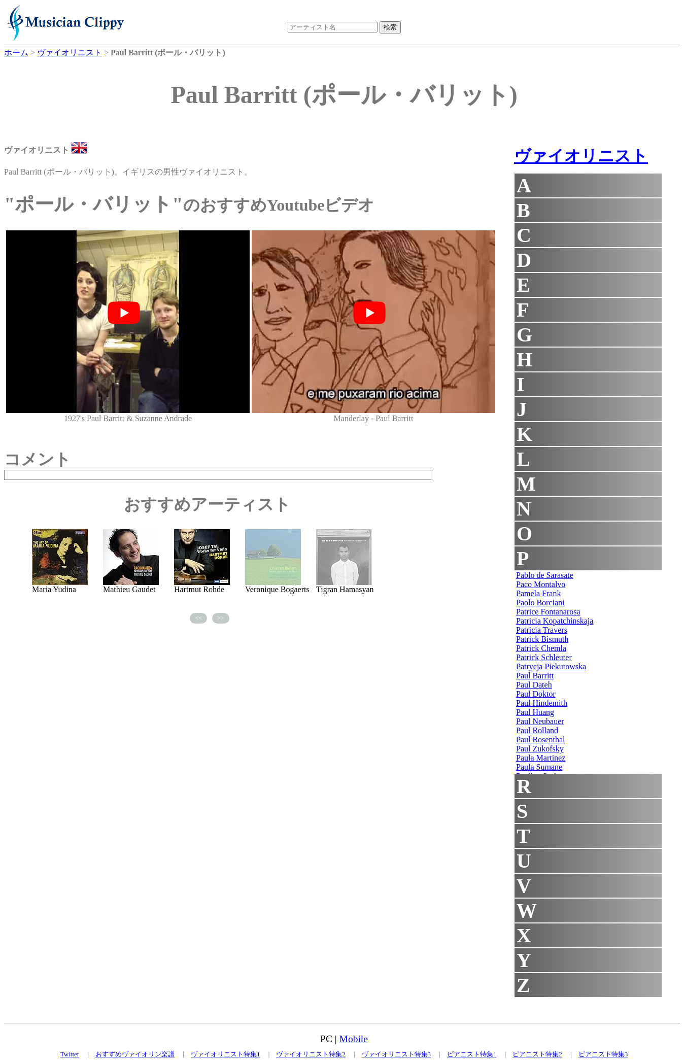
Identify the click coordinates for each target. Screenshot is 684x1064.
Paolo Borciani (540, 602)
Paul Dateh (534, 684)
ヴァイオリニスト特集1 (225, 1054)
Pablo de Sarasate (544, 575)
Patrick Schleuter (544, 657)
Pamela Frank (538, 593)
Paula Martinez (540, 757)
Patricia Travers (541, 630)
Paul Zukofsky (540, 748)
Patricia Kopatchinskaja (554, 620)
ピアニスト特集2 (537, 1054)
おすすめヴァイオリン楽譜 (135, 1054)
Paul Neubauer (540, 721)
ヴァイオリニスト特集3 (396, 1054)
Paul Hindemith (541, 703)
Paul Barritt (535, 675)
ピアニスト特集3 (603, 1054)
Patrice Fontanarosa (548, 611)
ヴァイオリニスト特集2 (311, 1054)
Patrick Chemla (541, 648)
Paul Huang (535, 712)
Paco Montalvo (540, 584)
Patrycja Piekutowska (551, 666)
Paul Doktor (536, 694)
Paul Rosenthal (540, 739)
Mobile (353, 1039)
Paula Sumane (539, 767)
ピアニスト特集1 (472, 1054)
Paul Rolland (537, 730)
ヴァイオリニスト (581, 156)
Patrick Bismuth (542, 639)
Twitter (69, 1054)
